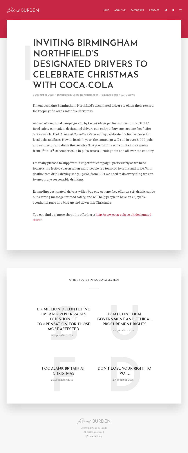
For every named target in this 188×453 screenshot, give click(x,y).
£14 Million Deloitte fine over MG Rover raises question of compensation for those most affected (63, 319)
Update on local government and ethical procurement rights (124, 319)
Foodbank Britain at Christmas (63, 371)
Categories (137, 10)
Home (106, 10)
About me (120, 10)
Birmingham (64, 94)
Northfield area (89, 94)
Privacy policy (94, 436)
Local (76, 94)
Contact (154, 10)
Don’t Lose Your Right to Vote (124, 371)
